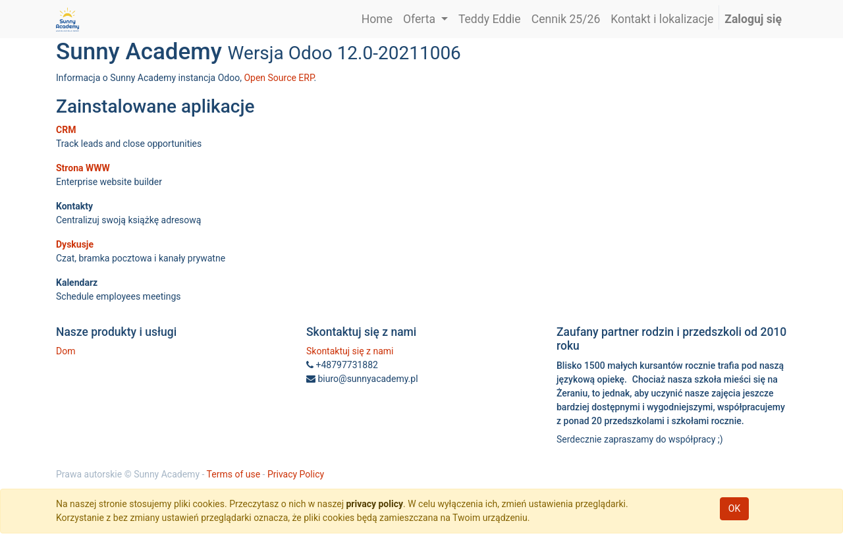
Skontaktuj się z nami (350, 351)
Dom (65, 351)
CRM (66, 129)
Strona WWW (83, 168)
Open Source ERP (278, 77)
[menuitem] (377, 19)
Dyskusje (75, 244)
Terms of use (234, 474)
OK (734, 508)
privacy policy (374, 504)
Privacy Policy (295, 474)
